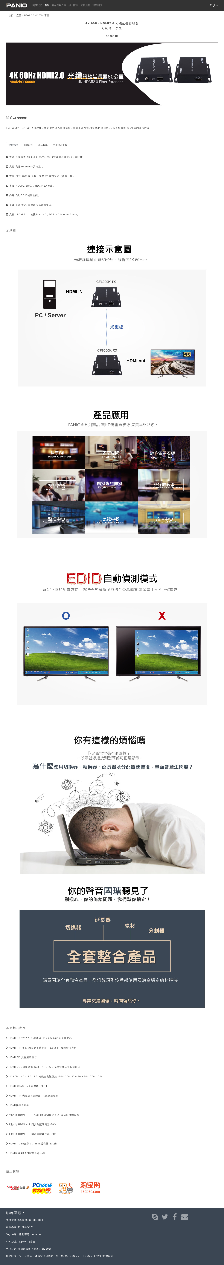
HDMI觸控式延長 (18, 1105)
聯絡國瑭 (97, 5)
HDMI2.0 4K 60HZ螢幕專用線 (26, 1153)
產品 (46, 5)
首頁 (11, 15)
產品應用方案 (59, 5)
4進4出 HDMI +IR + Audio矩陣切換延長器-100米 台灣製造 (43, 1115)
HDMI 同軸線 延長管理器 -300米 (28, 1086)
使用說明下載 (60, 145)
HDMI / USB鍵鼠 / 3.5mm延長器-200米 (32, 1143)
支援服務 (85, 5)
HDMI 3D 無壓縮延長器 (22, 1057)
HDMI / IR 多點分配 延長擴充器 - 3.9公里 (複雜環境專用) (43, 1048)
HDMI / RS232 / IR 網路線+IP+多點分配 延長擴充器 (40, 1038)
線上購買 (73, 5)
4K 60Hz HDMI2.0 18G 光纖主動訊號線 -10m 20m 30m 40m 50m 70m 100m (55, 1076)
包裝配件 (28, 145)
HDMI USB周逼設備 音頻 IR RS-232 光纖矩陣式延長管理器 (44, 1067)
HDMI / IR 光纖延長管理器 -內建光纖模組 (33, 1095)
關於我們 (37, 5)
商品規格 (43, 145)
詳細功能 (13, 145)
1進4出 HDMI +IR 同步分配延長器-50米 (32, 1124)
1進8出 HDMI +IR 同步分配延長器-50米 (32, 1134)
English (214, 5)
